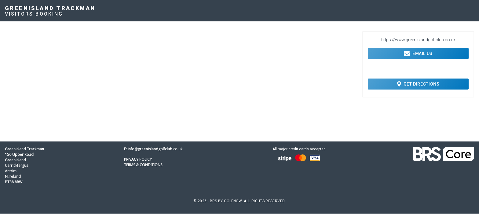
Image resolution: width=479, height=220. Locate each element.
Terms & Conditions (143, 164)
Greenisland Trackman (50, 8)
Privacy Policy (138, 159)
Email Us (418, 53)
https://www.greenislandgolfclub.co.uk (418, 39)
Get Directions (418, 84)
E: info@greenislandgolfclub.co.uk (153, 149)
